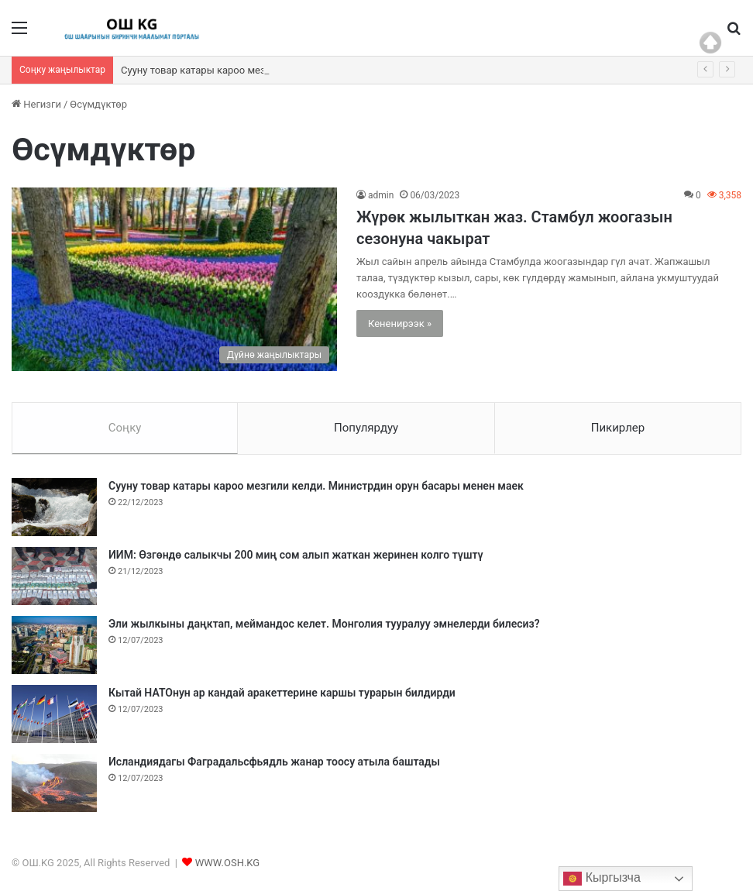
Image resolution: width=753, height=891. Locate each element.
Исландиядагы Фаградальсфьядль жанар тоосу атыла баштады (274, 761)
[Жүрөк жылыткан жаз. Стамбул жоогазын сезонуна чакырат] (174, 279)
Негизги (36, 104)
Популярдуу (366, 428)
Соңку (125, 428)
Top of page (710, 42)
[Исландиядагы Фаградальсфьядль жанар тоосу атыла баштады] (54, 783)
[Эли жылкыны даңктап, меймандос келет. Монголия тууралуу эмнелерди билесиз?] (54, 645)
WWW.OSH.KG (227, 863)
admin (381, 195)
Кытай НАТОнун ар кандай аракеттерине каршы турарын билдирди (282, 692)
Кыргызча (602, 878)
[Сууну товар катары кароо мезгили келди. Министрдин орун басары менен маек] (54, 507)
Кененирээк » (400, 323)
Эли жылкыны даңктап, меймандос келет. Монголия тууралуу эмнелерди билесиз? (324, 624)
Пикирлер (618, 428)
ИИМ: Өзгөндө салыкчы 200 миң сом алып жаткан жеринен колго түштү (295, 555)
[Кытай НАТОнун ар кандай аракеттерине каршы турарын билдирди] (54, 714)
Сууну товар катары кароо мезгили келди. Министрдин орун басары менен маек (316, 486)
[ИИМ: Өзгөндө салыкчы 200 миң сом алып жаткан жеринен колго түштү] (54, 576)
